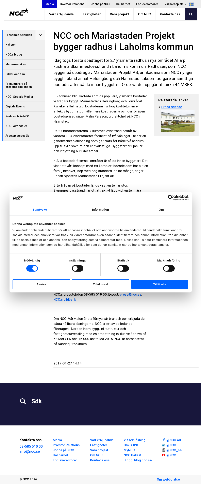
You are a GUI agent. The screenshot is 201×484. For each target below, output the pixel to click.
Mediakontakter (15, 64)
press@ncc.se (130, 294)
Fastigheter (92, 14)
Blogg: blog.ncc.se (138, 460)
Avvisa (41, 284)
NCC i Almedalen (16, 126)
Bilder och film (15, 74)
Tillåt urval (100, 284)
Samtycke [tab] (40, 209)
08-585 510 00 (31, 446)
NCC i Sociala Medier (19, 96)
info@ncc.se (29, 451)
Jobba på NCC (100, 4)
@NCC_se (172, 450)
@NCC (169, 445)
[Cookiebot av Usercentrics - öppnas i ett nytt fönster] (171, 198)
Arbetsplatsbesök (17, 135)
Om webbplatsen (169, 479)
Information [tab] (100, 209)
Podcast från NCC (17, 116)
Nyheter (10, 44)
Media (50, 4)
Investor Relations (72, 4)
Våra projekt (119, 14)
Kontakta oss (170, 14)
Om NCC (144, 14)
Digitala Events (15, 106)
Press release (171, 107)
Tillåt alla (159, 284)
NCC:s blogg (13, 54)
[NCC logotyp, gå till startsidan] (19, 12)
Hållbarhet (123, 4)
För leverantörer (147, 4)
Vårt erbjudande (61, 14)
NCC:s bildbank (64, 299)
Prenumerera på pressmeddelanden (18, 85)
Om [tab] (161, 209)
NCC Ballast (132, 455)
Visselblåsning (135, 440)
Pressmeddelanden (18, 35)
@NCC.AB (171, 440)
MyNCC (129, 450)
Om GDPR (131, 445)
